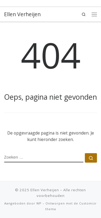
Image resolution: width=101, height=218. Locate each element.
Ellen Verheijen (44, 189)
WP (38, 203)
